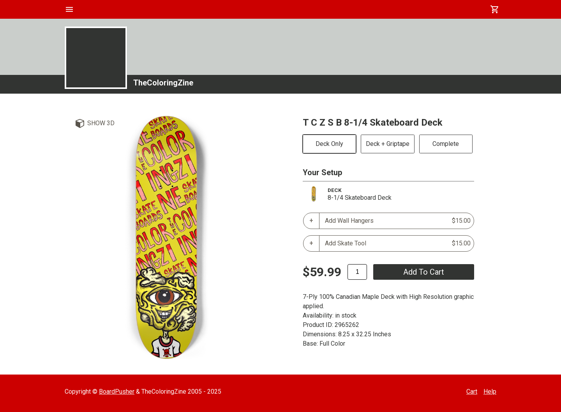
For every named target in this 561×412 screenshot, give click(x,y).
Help (489, 391)
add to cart (423, 272)
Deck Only (329, 143)
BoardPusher (116, 391)
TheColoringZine (163, 82)
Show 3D (101, 123)
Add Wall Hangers (398, 221)
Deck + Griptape (387, 143)
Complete (445, 143)
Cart (471, 391)
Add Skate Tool (398, 243)
